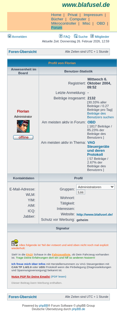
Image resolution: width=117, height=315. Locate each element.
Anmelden (17, 36)
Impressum (93, 15)
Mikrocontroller (63, 23)
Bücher (57, 19)
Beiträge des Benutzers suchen (100, 115)
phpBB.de (78, 309)
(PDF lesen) (38, 276)
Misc (86, 23)
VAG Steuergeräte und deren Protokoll (98, 149)
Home (56, 15)
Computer (78, 19)
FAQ (64, 36)
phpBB (43, 305)
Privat (72, 15)
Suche (81, 36)
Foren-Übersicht (23, 52)
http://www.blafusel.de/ (95, 214)
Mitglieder (99, 36)
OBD (101, 23)
